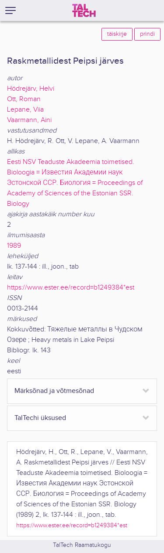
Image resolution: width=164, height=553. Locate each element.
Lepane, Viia (25, 110)
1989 (14, 246)
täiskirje (117, 34)
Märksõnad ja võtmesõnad (54, 391)
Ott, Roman (24, 99)
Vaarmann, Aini (29, 120)
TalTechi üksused (40, 418)
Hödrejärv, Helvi (30, 89)
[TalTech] (84, 10)
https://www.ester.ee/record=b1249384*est (70, 287)
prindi (147, 34)
